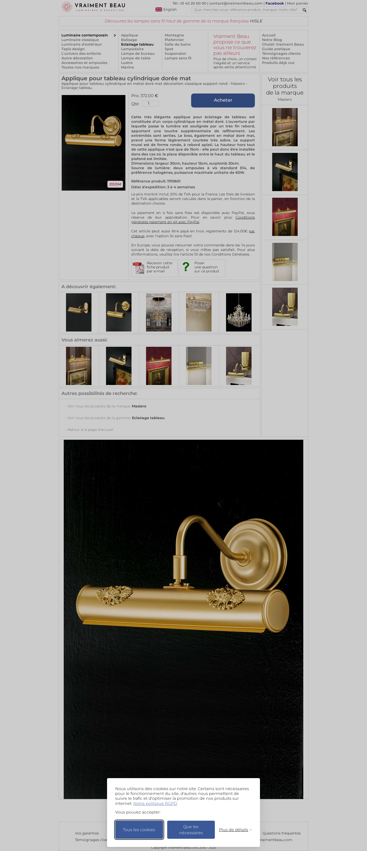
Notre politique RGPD (155, 803)
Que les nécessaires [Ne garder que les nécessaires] (191, 829)
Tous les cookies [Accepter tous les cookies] (139, 829)
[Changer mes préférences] (233, 830)
